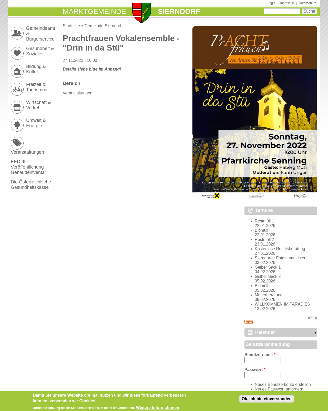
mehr (312, 317)
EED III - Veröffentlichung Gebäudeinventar (28, 167)
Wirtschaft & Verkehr (38, 105)
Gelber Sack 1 (268, 267)
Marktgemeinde (94, 11)
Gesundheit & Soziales (40, 51)
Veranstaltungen (78, 93)
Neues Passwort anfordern (279, 389)
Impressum (286, 3)
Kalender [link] (265, 332)
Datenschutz (307, 3)
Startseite (71, 26)
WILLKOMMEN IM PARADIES (282, 304)
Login (271, 3)
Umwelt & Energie (36, 123)
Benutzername (259, 355)
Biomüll (261, 230)
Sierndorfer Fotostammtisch (280, 258)
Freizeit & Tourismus (36, 87)
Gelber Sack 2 (268, 276)
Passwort (254, 369)
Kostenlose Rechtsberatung (280, 249)
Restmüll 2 (264, 239)
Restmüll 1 (264, 221)
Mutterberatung (269, 295)
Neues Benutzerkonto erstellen (283, 384)
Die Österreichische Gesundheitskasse (31, 184)
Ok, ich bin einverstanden (267, 400)
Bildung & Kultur (36, 69)
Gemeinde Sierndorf (103, 26)
